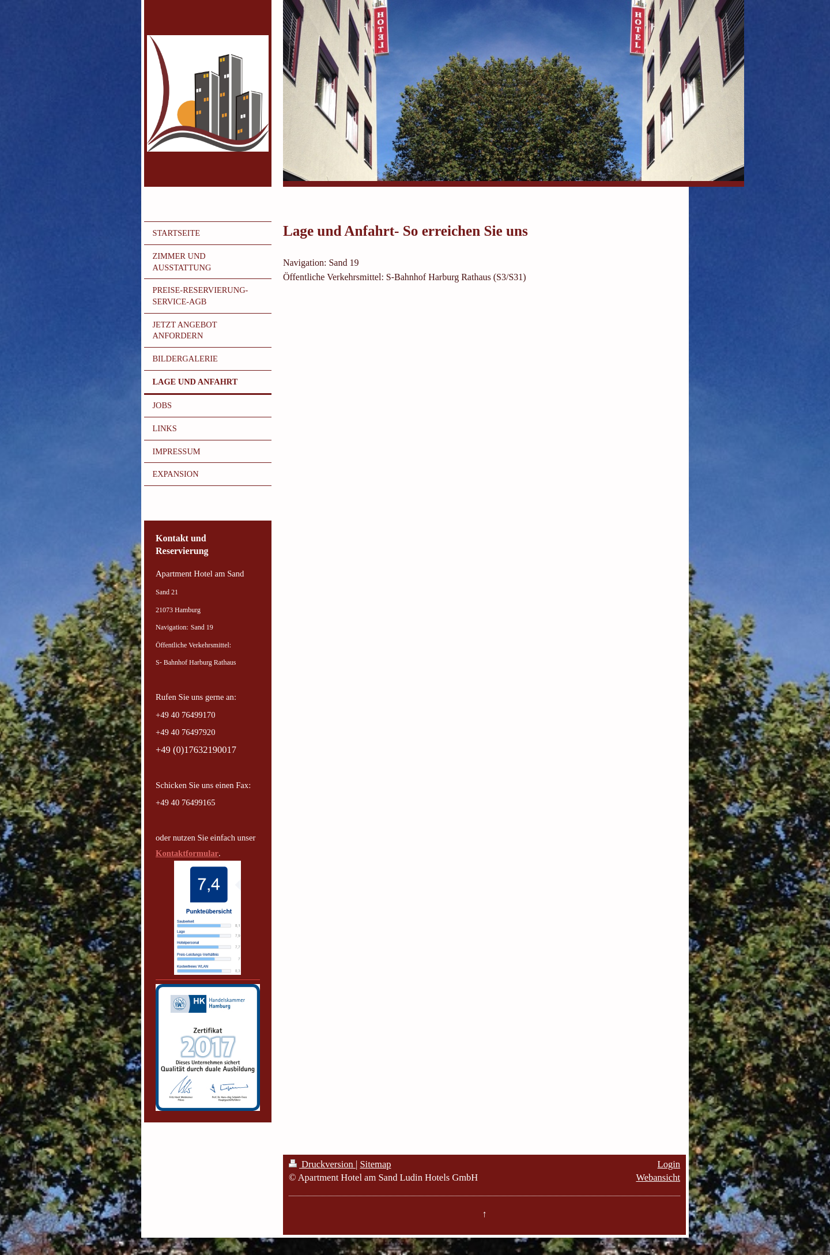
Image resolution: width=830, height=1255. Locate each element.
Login (669, 1164)
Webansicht (658, 1177)
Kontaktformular (187, 853)
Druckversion (322, 1164)
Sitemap (375, 1164)
